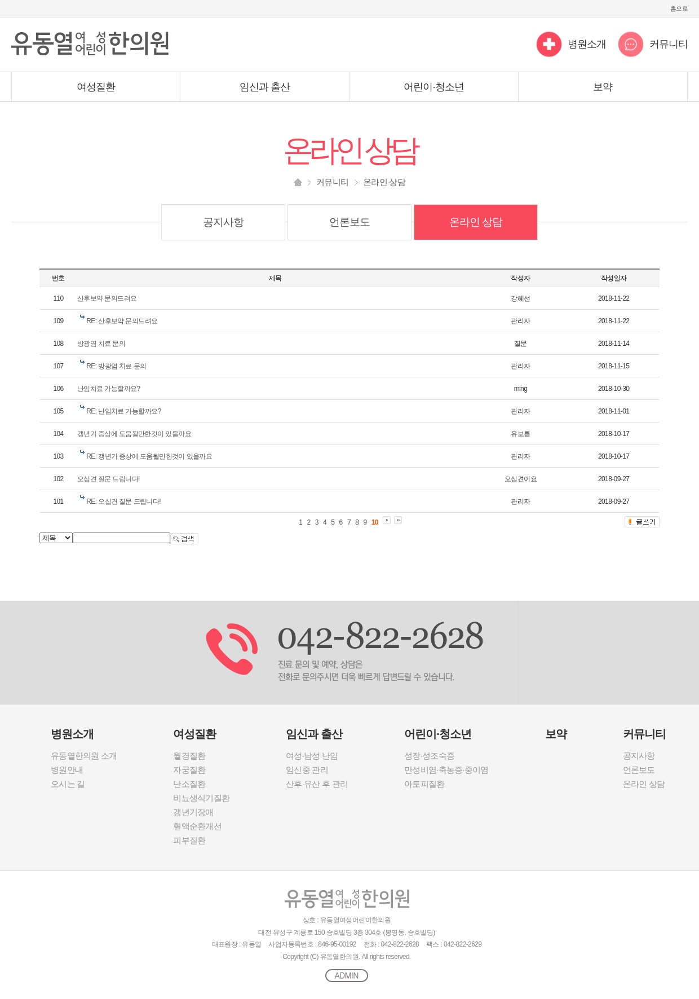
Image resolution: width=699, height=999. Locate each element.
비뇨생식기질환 (201, 798)
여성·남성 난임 (312, 755)
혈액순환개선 (197, 826)
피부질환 (189, 840)
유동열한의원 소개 (84, 755)
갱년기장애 (193, 812)
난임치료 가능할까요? (108, 389)
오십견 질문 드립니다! (108, 479)
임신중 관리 (307, 769)
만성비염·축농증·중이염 (446, 769)
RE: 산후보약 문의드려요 (121, 321)
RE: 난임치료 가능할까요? (123, 411)
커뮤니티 (668, 44)
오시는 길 (68, 784)
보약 (602, 87)
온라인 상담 (476, 222)
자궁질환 (189, 769)
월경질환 (189, 755)
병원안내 (67, 769)
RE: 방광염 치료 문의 (116, 366)
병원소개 (587, 44)
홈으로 (679, 8)
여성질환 (96, 87)
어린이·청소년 (434, 87)
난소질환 (189, 784)
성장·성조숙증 (429, 755)
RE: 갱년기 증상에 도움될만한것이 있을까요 (149, 456)
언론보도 (349, 222)
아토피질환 (424, 784)
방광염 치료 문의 (101, 343)
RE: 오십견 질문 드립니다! (123, 501)
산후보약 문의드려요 (106, 298)
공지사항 (223, 222)
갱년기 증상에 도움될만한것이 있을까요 (134, 434)
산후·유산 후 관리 (317, 784)
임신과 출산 (265, 87)
